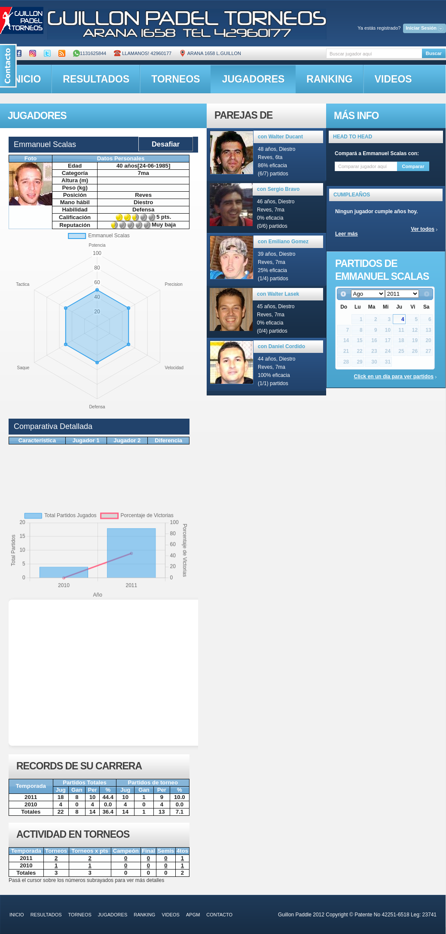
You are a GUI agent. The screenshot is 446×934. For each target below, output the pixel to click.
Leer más (346, 234)
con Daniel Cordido (281, 346)
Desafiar (166, 144)
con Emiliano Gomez (283, 242)
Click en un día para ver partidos (394, 377)
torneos (175, 79)
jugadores (253, 79)
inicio (16, 914)
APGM (193, 914)
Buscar (434, 53)
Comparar (413, 166)
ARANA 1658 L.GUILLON (210, 53)
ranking (329, 79)
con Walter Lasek (278, 294)
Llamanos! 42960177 (142, 53)
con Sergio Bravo (278, 189)
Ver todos (422, 229)
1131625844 (89, 53)
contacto (219, 914)
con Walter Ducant (280, 137)
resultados (96, 79)
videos (393, 79)
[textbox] (374, 53)
